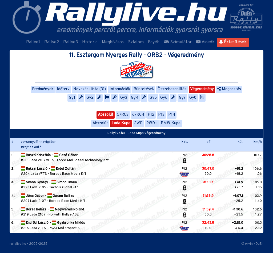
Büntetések (144, 89)
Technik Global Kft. (64, 187)
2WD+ (151, 123)
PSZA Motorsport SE (65, 228)
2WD (138, 123)
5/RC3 (123, 114)
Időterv (63, 89)
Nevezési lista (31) (89, 89)
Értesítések (233, 42)
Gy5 (153, 97)
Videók (205, 42)
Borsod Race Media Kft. (68, 174)
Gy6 (163, 97)
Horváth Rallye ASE (64, 215)
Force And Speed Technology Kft (83, 160)
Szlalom (136, 42)
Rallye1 (33, 42)
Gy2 (90, 97)
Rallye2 (51, 42)
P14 (171, 114)
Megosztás (229, 89)
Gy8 (192, 97)
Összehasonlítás (172, 89)
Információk (120, 89)
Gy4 (134, 97)
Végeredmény (202, 89)
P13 (161, 114)
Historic (90, 42)
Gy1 (72, 97)
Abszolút (105, 114)
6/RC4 (138, 114)
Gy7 (182, 97)
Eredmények (42, 89)
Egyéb (153, 42)
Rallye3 (70, 42)
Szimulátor (178, 42)
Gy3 (123, 97)
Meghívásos (113, 42)
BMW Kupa (170, 123)
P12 (151, 114)
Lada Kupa (120, 123)
